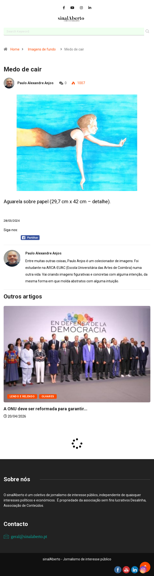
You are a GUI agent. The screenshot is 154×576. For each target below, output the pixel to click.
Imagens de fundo (42, 49)
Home (15, 49)
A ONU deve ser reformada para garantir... (45, 408)
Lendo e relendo (22, 396)
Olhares (48, 396)
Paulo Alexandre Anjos (35, 83)
